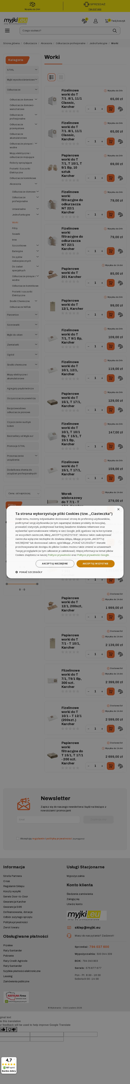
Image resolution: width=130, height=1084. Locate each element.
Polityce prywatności (59, 554)
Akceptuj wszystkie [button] (95, 563)
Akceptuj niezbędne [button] (55, 563)
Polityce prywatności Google (93, 554)
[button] (28, 572)
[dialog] (65, 542)
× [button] (118, 509)
